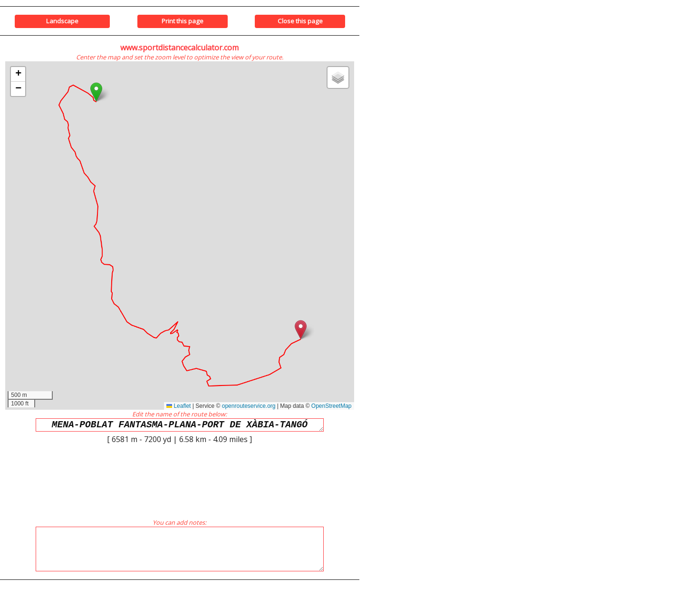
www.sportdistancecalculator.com (179, 47)
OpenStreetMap (331, 406)
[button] (96, 92)
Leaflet (178, 406)
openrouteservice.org (249, 406)
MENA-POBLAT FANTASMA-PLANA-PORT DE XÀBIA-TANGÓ (180, 426)
